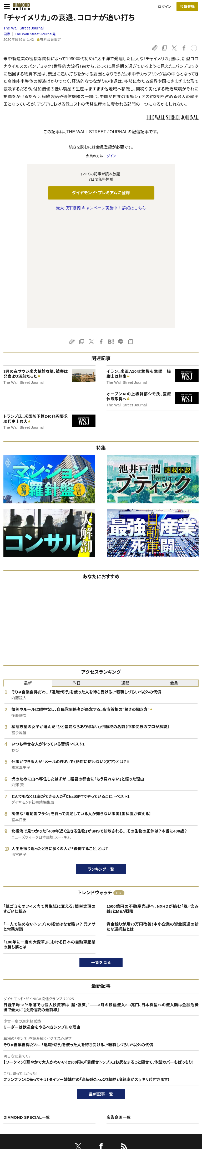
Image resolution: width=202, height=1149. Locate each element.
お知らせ (161, 1088)
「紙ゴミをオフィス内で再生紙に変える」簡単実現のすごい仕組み (49, 798)
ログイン (164, 6)
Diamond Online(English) (99, 1061)
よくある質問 (18, 1115)
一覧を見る (101, 852)
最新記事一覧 (101, 984)
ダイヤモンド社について (173, 1051)
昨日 (77, 572)
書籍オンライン (90, 1088)
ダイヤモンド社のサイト (98, 1051)
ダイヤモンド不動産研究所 (99, 1115)
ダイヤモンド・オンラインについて (36, 1051)
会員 (174, 572)
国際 (7, 34)
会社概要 (161, 1070)
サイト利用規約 (20, 1088)
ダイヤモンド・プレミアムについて (33, 1070)
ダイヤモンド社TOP (169, 1061)
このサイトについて (23, 1061)
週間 (125, 572)
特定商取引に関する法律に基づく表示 (37, 1097)
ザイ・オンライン (91, 1097)
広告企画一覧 (119, 1007)
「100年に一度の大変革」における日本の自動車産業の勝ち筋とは (49, 834)
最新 (28, 572)
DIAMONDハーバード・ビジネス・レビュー (110, 1079)
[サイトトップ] (20, 6)
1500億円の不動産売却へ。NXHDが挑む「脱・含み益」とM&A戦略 (153, 798)
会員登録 (187, 6)
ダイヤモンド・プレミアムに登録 (101, 193)
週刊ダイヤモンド (92, 1070)
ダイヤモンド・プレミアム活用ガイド (35, 1079)
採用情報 (161, 1079)
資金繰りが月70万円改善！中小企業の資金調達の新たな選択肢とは (153, 816)
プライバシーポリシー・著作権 (31, 1106)
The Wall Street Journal (23, 28)
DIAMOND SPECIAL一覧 (26, 1007)
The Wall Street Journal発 (35, 34)
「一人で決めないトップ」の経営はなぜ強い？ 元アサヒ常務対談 (49, 816)
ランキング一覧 (101, 759)
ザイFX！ (85, 1106)
